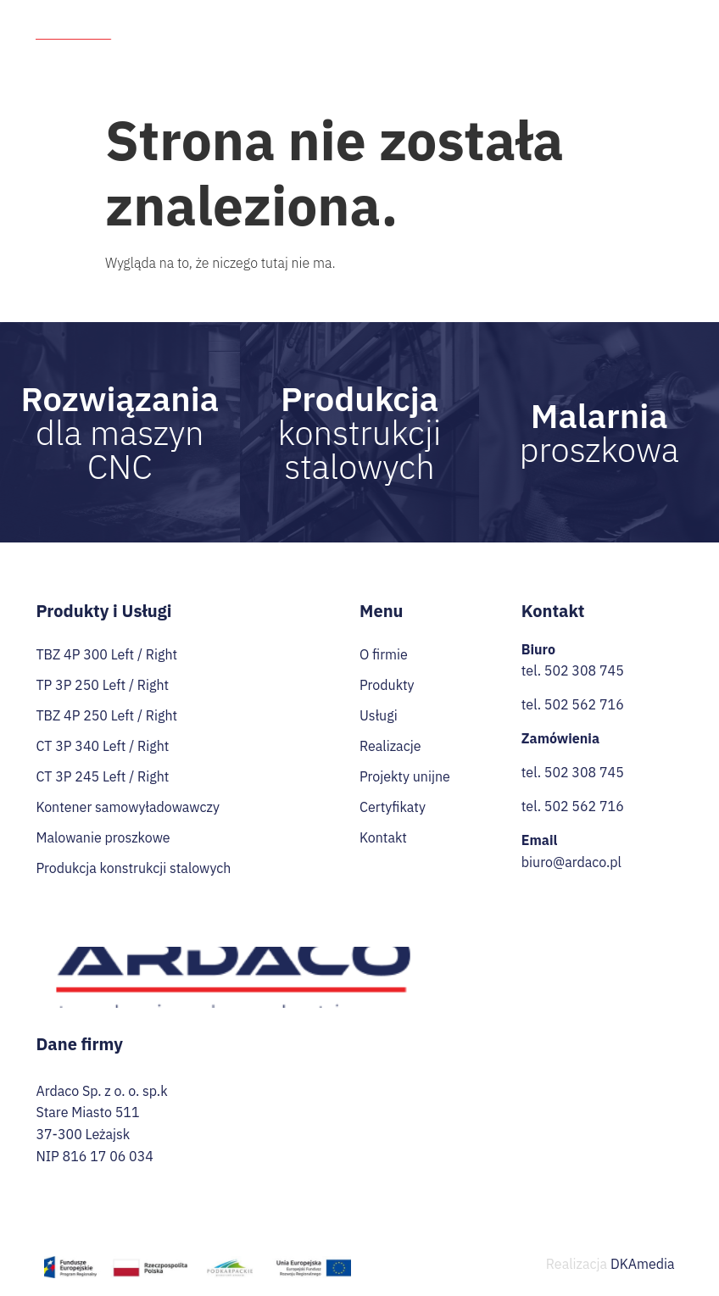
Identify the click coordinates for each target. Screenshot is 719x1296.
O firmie (292, 21)
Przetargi (456, 51)
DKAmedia (642, 1263)
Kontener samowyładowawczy (128, 806)
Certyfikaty (586, 51)
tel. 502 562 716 (572, 704)
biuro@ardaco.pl (571, 862)
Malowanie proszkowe (103, 837)
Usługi (459, 21)
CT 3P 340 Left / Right (102, 745)
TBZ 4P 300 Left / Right (106, 654)
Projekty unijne (630, 21)
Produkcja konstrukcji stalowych (133, 867)
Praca (518, 51)
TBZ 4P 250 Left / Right (106, 715)
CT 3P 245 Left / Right (102, 776)
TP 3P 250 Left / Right (102, 684)
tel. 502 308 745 (572, 670)
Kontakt (660, 51)
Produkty (373, 21)
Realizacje (537, 21)
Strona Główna (208, 21)
